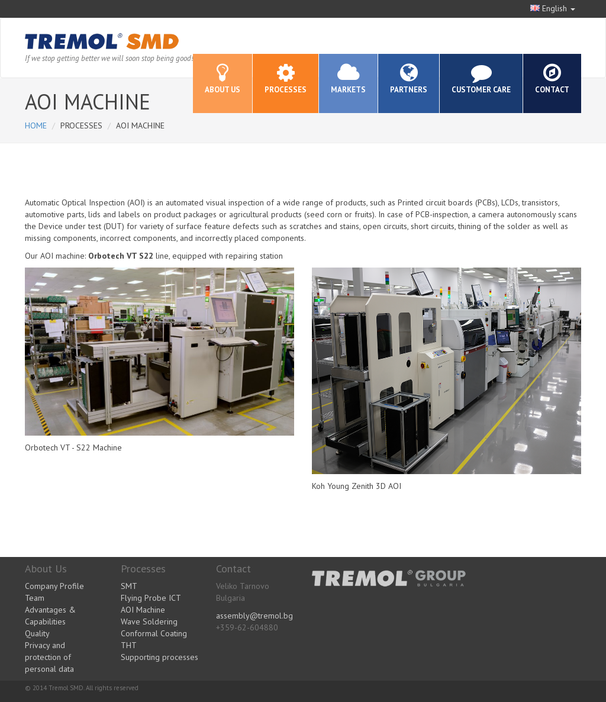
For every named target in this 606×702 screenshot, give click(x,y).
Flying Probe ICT (151, 597)
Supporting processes (159, 657)
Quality (37, 633)
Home (36, 125)
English (552, 8)
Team (34, 597)
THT (129, 645)
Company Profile (54, 586)
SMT (129, 586)
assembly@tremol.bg (254, 615)
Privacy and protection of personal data (49, 657)
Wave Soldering (149, 621)
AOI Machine (143, 609)
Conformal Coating (154, 633)
